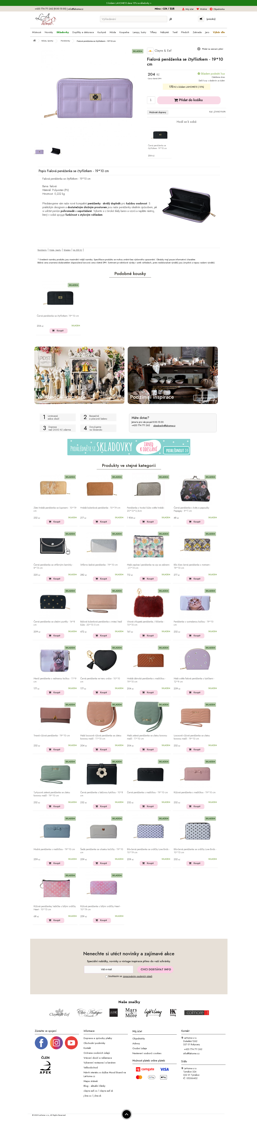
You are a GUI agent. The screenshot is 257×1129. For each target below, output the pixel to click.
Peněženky (42, 250)
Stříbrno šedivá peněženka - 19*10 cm (99, 565)
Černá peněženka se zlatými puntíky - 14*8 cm (54, 623)
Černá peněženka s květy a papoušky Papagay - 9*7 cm (191, 509)
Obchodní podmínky (94, 1043)
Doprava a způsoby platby (98, 1038)
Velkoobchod (91, 1067)
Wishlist (203, 9)
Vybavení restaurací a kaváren (100, 1062)
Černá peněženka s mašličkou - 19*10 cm (147, 792)
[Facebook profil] (41, 1042)
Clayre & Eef (159, 51)
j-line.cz (87, 1096)
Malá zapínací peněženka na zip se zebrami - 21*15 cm (148, 566)
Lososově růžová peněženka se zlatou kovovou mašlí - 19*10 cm (192, 737)
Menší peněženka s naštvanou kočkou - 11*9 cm (55, 680)
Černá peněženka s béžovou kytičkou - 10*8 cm (101, 794)
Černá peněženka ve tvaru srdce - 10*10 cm (100, 680)
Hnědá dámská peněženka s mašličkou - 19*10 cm (146, 680)
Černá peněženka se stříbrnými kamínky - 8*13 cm (53, 566)
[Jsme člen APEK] (45, 1065)
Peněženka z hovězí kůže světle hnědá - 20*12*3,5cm (146, 509)
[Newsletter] (108, 969)
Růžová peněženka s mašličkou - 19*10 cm (195, 792)
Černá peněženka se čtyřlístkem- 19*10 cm (157, 147)
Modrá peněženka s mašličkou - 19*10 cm (54, 849)
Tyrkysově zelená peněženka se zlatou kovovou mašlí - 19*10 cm (52, 794)
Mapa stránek (91, 1081)
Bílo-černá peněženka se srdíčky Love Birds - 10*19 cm (148, 851)
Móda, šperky (55, 250)
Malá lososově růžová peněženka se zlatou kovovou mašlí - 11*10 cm (100, 737)
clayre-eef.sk (106, 1091)
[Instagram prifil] (56, 1042)
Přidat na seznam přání (212, 48)
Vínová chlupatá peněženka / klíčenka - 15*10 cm (145, 623)
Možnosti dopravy (157, 112)
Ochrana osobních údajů (97, 1053)
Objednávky (138, 1038)
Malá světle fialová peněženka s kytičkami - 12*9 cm (194, 680)
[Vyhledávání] (133, 19)
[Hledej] (170, 19)
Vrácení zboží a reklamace (98, 1058)
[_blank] (71, 1042)
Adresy (136, 1043)
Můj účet (189, 9)
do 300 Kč (77, 250)
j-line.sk (97, 1096)
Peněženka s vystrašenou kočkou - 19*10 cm (193, 623)
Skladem (67, 250)
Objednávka (219, 9)
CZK (165, 8)
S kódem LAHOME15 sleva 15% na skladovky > (128, 3)
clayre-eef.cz (90, 1091)
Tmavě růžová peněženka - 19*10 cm (52, 735)
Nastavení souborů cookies (146, 1053)
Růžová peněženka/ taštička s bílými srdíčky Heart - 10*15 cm (55, 908)
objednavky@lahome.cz (164, 425)
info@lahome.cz (75, 9)
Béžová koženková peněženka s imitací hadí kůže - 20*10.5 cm (101, 623)
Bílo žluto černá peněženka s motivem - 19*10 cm (192, 566)
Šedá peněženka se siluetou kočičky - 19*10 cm (101, 851)
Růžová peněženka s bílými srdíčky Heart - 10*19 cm (100, 908)
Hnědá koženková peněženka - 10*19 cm (100, 508)
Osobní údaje (139, 1048)
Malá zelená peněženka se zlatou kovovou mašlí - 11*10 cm (147, 737)
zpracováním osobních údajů (137, 976)
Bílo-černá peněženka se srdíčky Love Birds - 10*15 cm (195, 851)
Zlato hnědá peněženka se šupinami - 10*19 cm (55, 509)
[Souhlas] (106, 977)
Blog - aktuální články (94, 1086)
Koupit (60, 330)
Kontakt (87, 1048)
